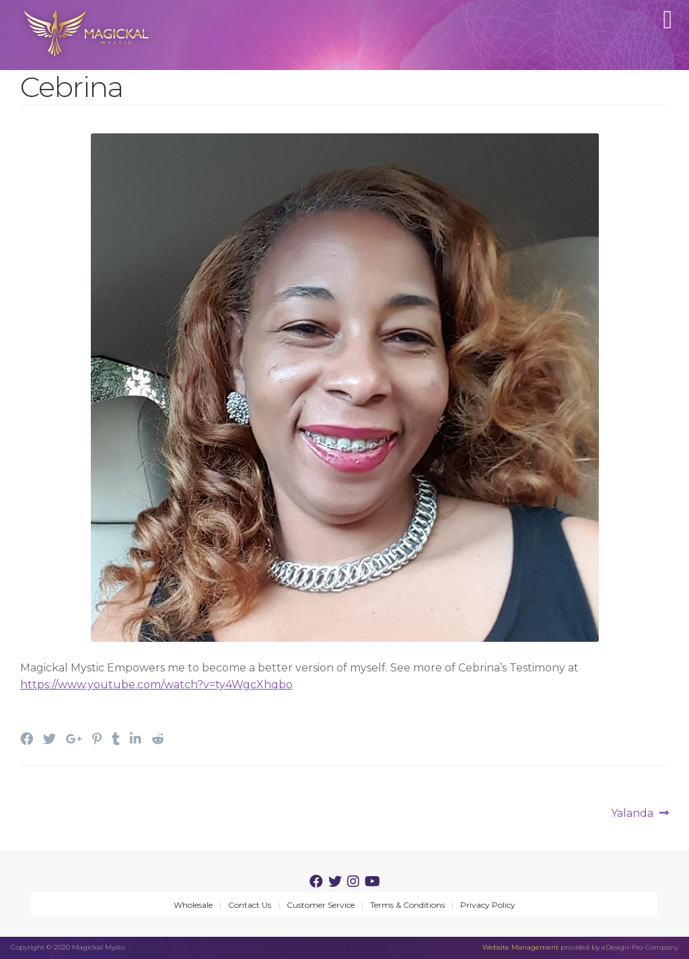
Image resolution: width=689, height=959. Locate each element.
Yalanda (632, 813)
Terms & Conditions (407, 905)
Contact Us (249, 905)
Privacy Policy (487, 905)
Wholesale (193, 905)
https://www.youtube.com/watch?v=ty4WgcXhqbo (156, 684)
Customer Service (321, 905)
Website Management (520, 947)
